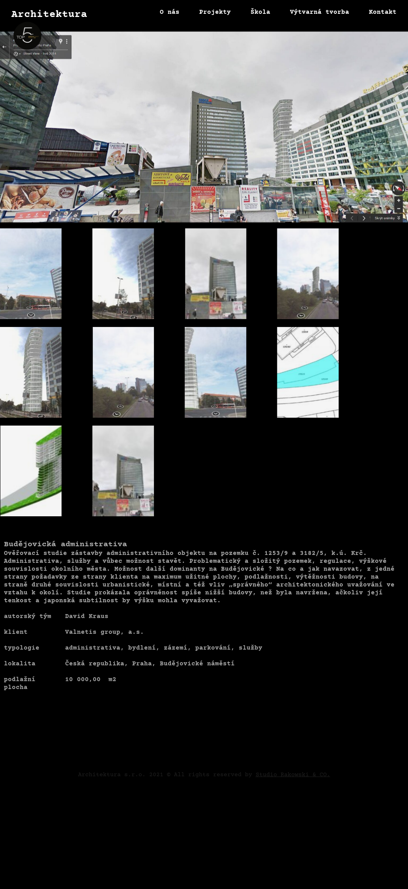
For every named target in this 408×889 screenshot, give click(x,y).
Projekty (215, 12)
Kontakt (383, 12)
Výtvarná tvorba (319, 12)
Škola (260, 12)
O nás (170, 12)
